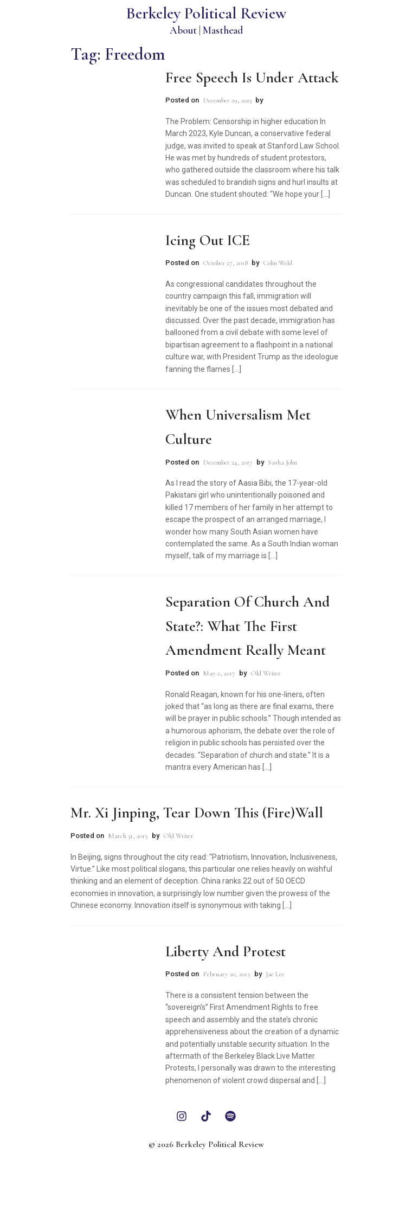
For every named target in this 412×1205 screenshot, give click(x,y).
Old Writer (265, 673)
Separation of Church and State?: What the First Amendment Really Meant (247, 626)
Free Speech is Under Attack (252, 77)
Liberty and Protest (225, 951)
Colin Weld (277, 263)
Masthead (223, 30)
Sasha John (282, 462)
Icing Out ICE (207, 240)
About (183, 30)
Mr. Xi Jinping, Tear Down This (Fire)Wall (196, 812)
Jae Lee (275, 974)
